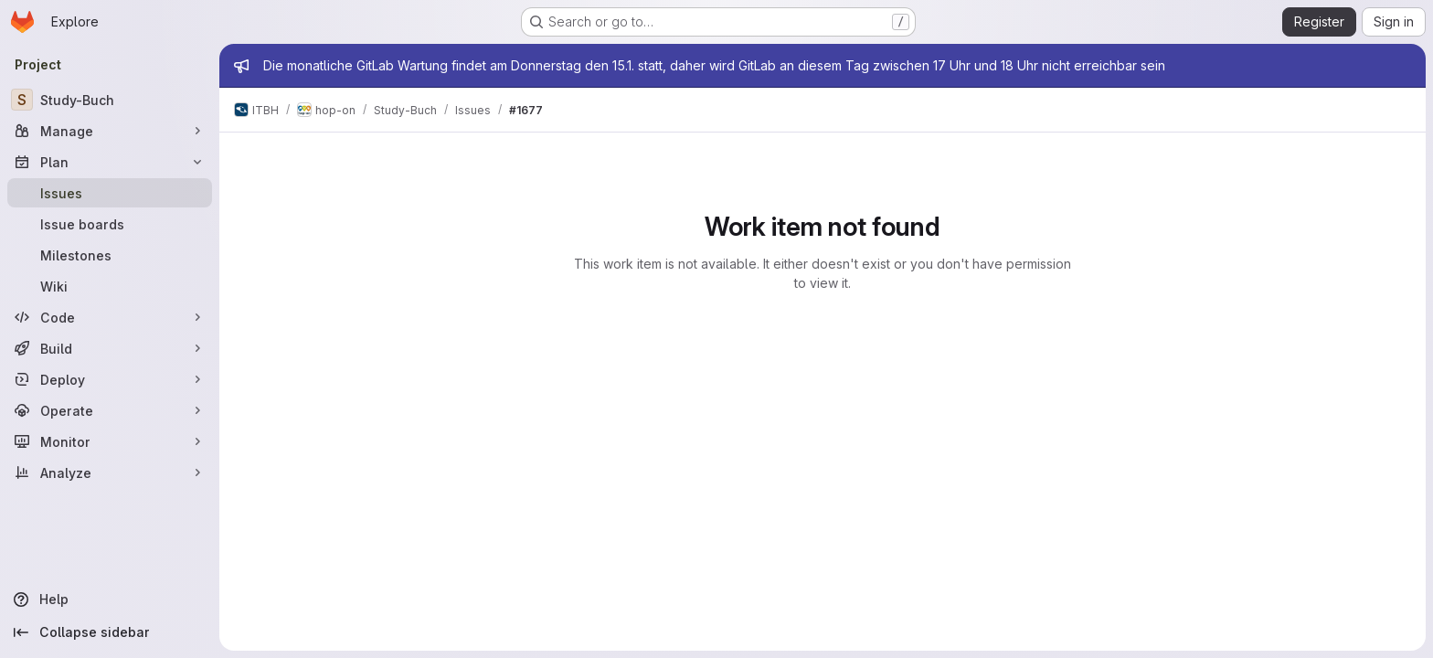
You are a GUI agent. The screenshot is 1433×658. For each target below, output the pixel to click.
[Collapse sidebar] (109, 632)
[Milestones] (109, 255)
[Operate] (109, 410)
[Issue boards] (109, 224)
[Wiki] (109, 286)
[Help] (109, 599)
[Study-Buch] (109, 99)
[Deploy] (109, 379)
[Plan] (109, 161)
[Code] (109, 317)
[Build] (109, 348)
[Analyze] (109, 472)
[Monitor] (109, 441)
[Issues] (109, 192)
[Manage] (109, 130)
